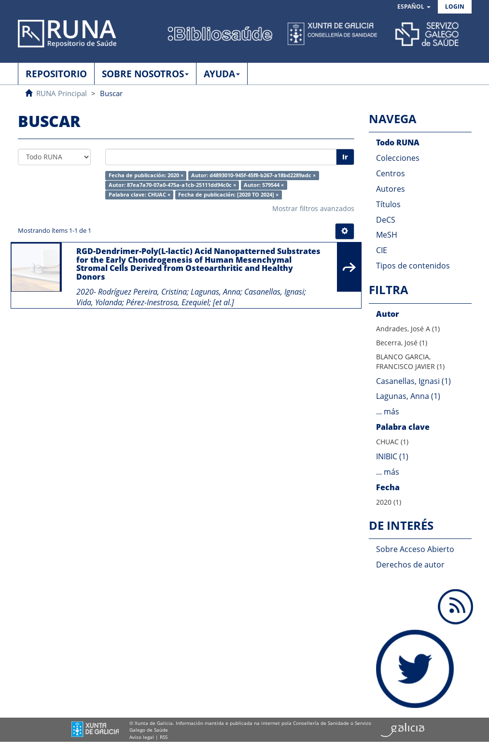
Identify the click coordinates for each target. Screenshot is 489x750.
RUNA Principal (61, 93)
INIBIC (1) (392, 456)
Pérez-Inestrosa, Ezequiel (167, 302)
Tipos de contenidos (413, 265)
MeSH (386, 234)
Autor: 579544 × (264, 185)
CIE (381, 250)
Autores (390, 189)
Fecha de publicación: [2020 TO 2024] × (228, 194)
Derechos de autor (410, 564)
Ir (345, 156)
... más (387, 411)
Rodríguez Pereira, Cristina (142, 291)
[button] (414, 7)
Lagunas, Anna (215, 291)
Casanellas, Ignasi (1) (413, 381)
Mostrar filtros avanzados (313, 208)
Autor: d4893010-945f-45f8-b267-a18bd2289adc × (253, 175)
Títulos (388, 204)
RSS (164, 737)
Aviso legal (141, 737)
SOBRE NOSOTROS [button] (145, 74)
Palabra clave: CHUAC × (139, 194)
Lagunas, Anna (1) (408, 396)
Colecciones (397, 158)
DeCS (385, 219)
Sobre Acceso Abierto (415, 549)
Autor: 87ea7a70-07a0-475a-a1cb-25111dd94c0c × (172, 185)
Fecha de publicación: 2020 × (146, 175)
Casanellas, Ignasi (274, 291)
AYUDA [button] (222, 74)
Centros (390, 173)
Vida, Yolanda (99, 302)
